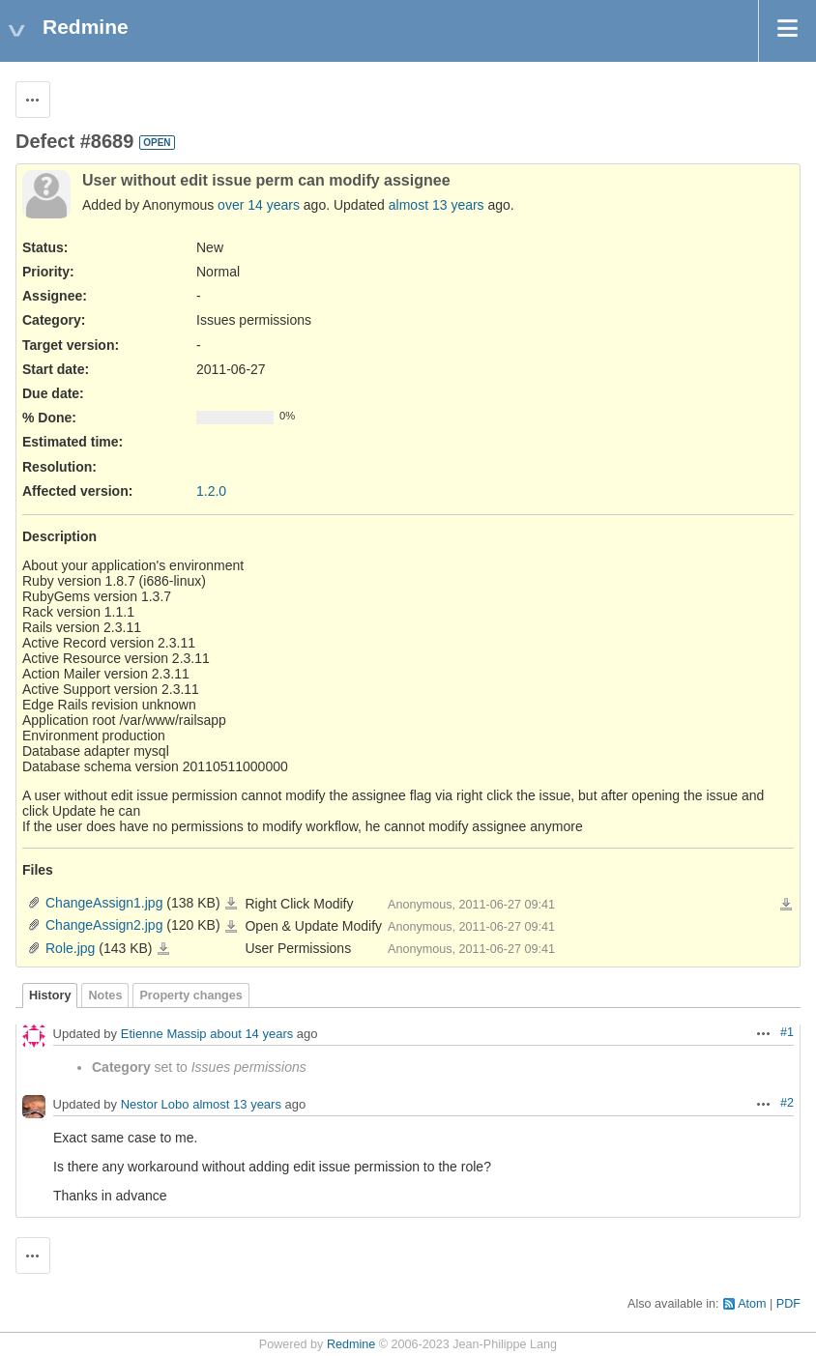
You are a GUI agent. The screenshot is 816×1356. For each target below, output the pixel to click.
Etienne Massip (164, 1034)
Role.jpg (70, 948)
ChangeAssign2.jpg (103, 925)
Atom (752, 1304)
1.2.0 (211, 491)
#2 (787, 1103)
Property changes (190, 995)
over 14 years (259, 205)
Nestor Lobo (155, 1105)
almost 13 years (436, 205)
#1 (787, 1032)
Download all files (786, 904)
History (50, 995)
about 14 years (251, 1034)
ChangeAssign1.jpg (103, 902)
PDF (788, 1304)
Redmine (351, 1344)
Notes (105, 995)
